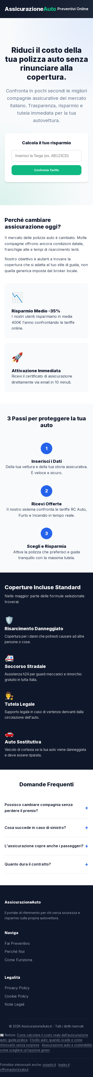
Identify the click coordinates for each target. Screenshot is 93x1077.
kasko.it (64, 1065)
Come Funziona (18, 959)
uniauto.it (49, 1065)
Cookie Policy (16, 996)
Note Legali (14, 1004)
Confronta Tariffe (46, 170)
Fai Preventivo (17, 943)
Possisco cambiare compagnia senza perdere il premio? (39, 807)
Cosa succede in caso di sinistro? (35, 827)
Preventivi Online (72, 8)
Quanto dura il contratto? (28, 864)
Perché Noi (15, 951)
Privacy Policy (17, 988)
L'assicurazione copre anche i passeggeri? (44, 846)
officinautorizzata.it (14, 1069)
